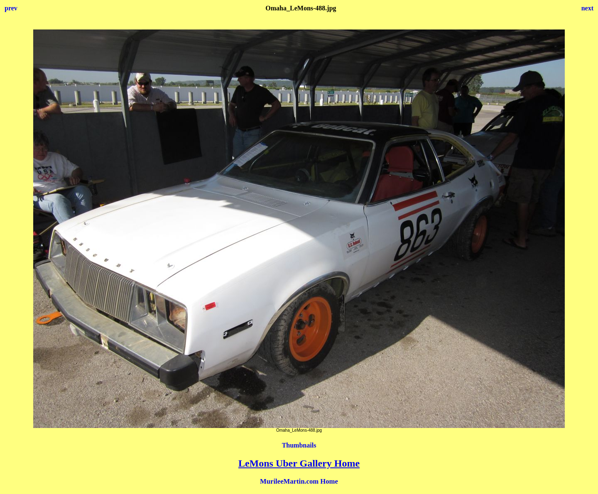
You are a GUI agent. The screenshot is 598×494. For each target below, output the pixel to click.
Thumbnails (299, 445)
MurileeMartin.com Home (299, 481)
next (587, 8)
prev (11, 8)
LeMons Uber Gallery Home (299, 463)
